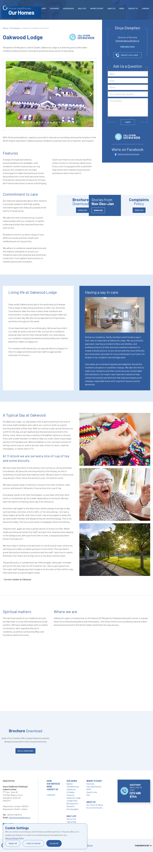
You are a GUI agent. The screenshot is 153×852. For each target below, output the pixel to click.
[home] (17, 8)
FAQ (88, 795)
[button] (8, 94)
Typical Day (71, 822)
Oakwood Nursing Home (128, 154)
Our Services (68, 8)
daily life (82, 8)
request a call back (129, 55)
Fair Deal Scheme (93, 786)
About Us (111, 8)
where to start (94, 781)
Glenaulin (71, 806)
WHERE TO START (96, 8)
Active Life (71, 819)
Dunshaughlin (73, 809)
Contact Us (133, 8)
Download (25, 730)
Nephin (70, 784)
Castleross (71, 789)
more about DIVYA (127, 47)
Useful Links (91, 792)
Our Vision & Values (94, 805)
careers (145, 8)
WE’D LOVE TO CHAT (136, 791)
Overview (90, 784)
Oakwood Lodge (73, 798)
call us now (86, 37)
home (49, 781)
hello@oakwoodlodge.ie (127, 40)
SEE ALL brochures (25, 751)
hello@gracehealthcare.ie (19, 817)
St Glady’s (71, 792)
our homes (72, 781)
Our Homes (54, 8)
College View (72, 800)
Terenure (70, 795)
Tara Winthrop (73, 786)
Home (44, 8)
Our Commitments (94, 807)
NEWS (121, 8)
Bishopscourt (72, 803)
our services (53, 784)
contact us (52, 789)
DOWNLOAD (82, 210)
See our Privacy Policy (14, 838)
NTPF (88, 789)
